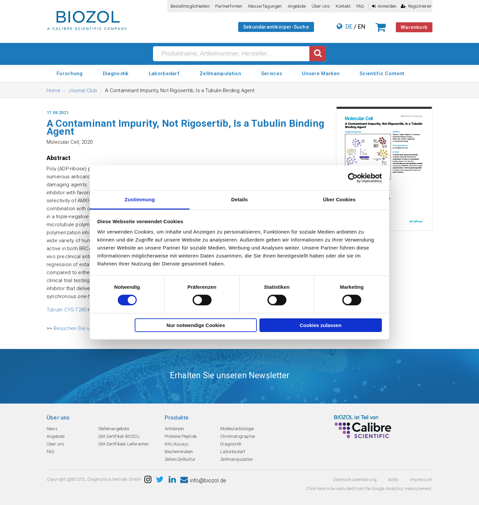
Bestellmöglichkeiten (190, 6)
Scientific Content (382, 74)
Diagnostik (116, 74)
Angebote (297, 6)
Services (271, 74)
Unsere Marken (321, 74)
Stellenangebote (113, 428)
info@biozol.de (203, 480)
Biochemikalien (179, 451)
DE (349, 26)
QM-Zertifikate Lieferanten (123, 443)
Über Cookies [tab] (339, 199)
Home (54, 90)
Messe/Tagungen (265, 6)
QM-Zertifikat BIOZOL (119, 436)
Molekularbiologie (237, 428)
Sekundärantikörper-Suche (276, 27)
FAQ (360, 6)
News (52, 428)
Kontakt (343, 6)
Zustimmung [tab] (140, 199)
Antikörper (175, 428)
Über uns (321, 6)
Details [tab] (239, 199)
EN (362, 26)
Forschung (70, 74)
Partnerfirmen (228, 6)
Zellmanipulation (220, 74)
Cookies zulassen (321, 325)
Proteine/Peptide (181, 436)
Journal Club (83, 90)
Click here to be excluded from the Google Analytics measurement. (369, 488)
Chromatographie (237, 436)
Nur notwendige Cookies (196, 325)
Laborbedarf (164, 74)
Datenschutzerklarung (355, 479)
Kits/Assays (177, 443)
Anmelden (384, 6)
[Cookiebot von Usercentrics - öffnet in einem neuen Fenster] (353, 178)
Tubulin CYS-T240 (66, 310)
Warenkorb (414, 27)
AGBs (393, 479)
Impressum (421, 479)
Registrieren (416, 6)
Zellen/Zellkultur (180, 459)
